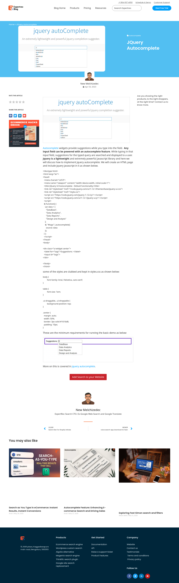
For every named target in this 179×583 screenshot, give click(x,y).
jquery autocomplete (83, 366)
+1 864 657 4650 (125, 2)
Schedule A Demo (143, 2)
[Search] (138, 8)
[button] (136, 8)
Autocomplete (135, 35)
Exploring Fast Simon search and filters (141, 512)
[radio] (10, 102)
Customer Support (162, 2)
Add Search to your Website (88, 377)
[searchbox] (124, 8)
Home (12, 24)
